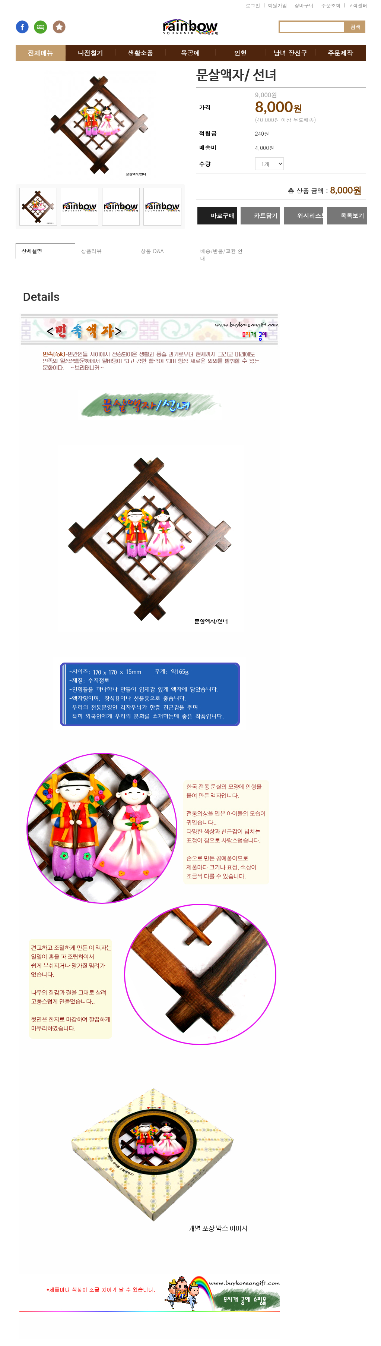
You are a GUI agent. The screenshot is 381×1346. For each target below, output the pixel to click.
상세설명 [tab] (32, 251)
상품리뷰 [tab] (91, 251)
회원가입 (277, 5)
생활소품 (140, 52)
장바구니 (304, 5)
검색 (355, 27)
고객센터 (358, 5)
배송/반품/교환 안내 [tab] (221, 254)
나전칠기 (90, 52)
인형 (240, 52)
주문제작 (340, 52)
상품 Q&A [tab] (152, 251)
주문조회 (331, 5)
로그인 (253, 5)
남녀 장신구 (290, 52)
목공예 (190, 52)
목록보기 (352, 215)
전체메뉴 (40, 52)
